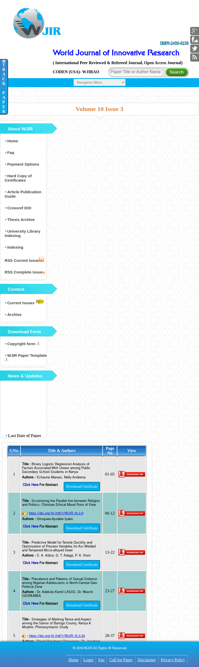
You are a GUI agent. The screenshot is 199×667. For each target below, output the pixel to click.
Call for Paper (121, 660)
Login (88, 660)
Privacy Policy (173, 660)
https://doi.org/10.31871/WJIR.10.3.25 (57, 636)
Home (73, 660)
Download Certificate (82, 486)
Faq (101, 660)
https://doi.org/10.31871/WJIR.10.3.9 (56, 513)
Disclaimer (147, 660)
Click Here (31, 485)
